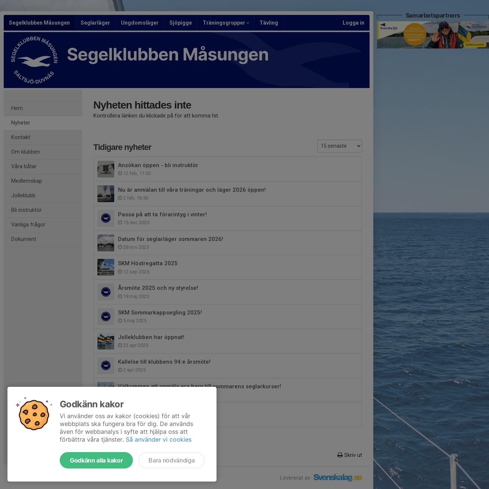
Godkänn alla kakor (96, 460)
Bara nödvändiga (171, 460)
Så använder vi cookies (158, 439)
